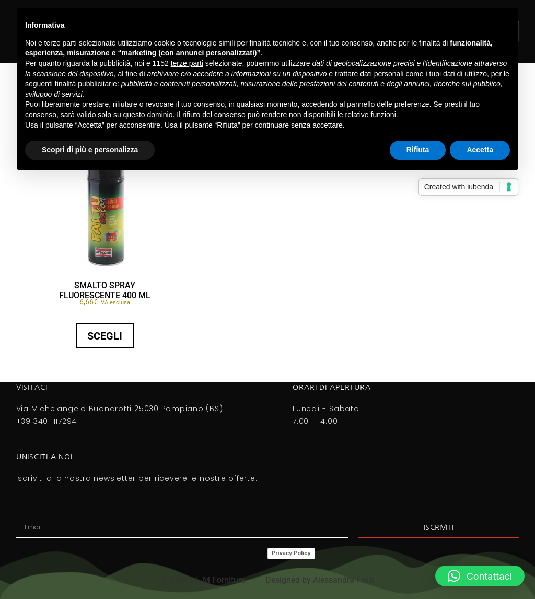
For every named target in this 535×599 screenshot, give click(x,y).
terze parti (187, 63)
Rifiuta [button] (417, 149)
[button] (480, 576)
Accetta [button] (480, 149)
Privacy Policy (291, 553)
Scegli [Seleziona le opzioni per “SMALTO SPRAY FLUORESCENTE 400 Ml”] (104, 336)
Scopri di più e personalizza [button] (90, 149)
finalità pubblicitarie (86, 84)
